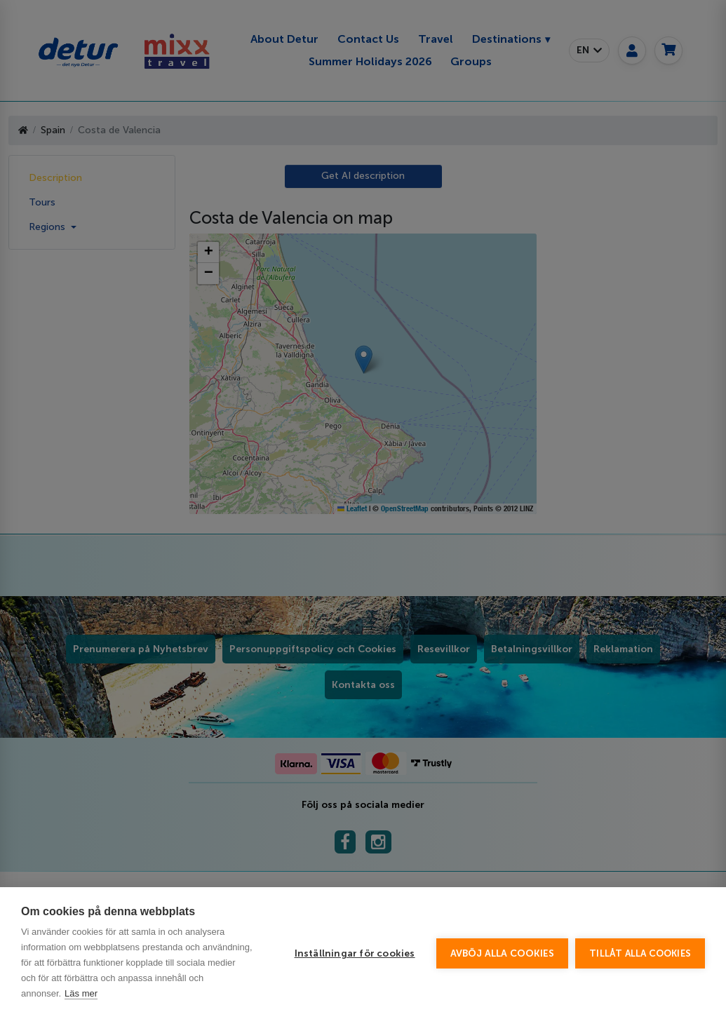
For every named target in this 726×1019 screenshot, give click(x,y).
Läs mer (81, 993)
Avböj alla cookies (502, 953)
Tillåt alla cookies (640, 953)
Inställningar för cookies (355, 953)
